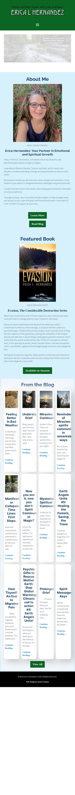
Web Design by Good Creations (37, 682)
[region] (37, 48)
